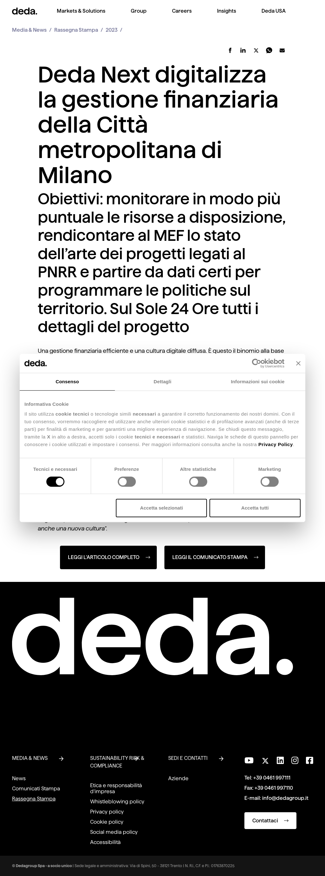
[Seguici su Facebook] (309, 760)
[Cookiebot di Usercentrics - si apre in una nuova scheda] (256, 363)
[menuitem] (81, 16)
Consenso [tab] (67, 381)
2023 (111, 30)
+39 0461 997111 (271, 777)
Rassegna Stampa (76, 30)
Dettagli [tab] (162, 381)
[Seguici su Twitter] (265, 759)
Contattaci (270, 821)
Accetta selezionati (161, 507)
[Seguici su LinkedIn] (280, 760)
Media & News (29, 30)
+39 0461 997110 (274, 788)
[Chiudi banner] (298, 363)
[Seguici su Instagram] (294, 760)
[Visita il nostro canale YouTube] (249, 760)
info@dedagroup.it (285, 798)
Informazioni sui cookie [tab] (258, 381)
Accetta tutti (255, 507)
